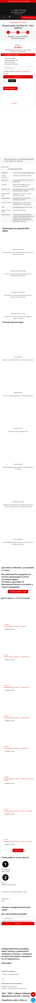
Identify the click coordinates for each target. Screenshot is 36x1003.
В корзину (12, 80)
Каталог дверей (14, 22)
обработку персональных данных (23, 921)
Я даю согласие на (17, 921)
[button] (4, 17)
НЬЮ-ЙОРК (23, 22)
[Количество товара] (5, 81)
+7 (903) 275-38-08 (19, 10)
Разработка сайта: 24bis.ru (14, 1000)
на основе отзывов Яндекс (15, 169)
